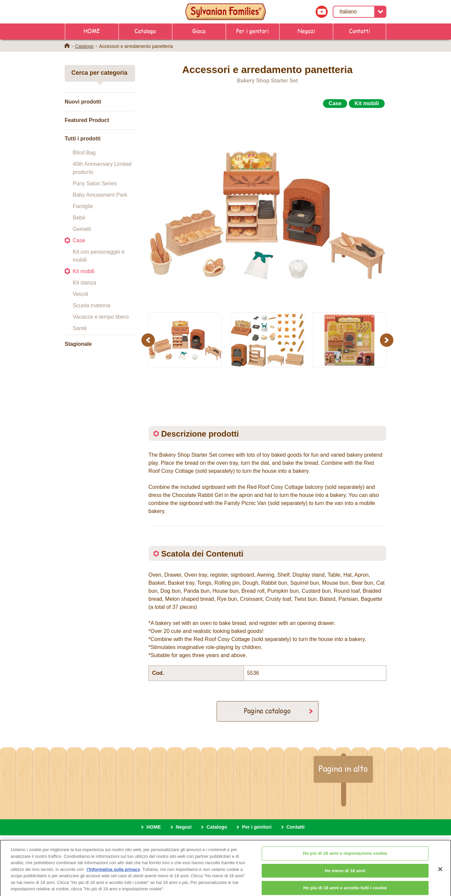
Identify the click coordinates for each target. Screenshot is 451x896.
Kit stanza (84, 282)
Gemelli (82, 229)
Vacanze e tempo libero (101, 317)
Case (79, 240)
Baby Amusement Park (100, 195)
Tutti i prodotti (83, 138)
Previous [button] (149, 340)
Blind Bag (84, 152)
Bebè (79, 217)
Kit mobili (83, 271)
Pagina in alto (343, 768)
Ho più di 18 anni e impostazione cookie (345, 857)
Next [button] (387, 340)
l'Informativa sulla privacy (113, 873)
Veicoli (80, 294)
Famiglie (83, 206)
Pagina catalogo (267, 710)
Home (67, 45)
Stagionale (78, 344)
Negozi (306, 31)
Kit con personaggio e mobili (99, 256)
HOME (91, 31)
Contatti (359, 31)
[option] (267, 207)
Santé (80, 328)
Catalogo (145, 31)
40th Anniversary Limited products (102, 168)
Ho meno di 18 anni (345, 874)
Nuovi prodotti (83, 102)
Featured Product (87, 120)
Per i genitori (252, 31)
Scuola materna (91, 305)
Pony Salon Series (95, 183)
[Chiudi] (440, 873)
